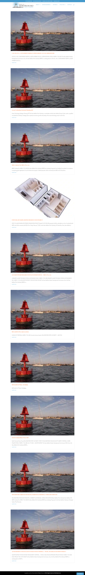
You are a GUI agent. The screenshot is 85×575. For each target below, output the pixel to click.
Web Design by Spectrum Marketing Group (53, 573)
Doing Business (46, 4)
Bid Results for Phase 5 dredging (20, 384)
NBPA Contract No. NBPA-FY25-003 (20, 165)
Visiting (55, 4)
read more (14, 62)
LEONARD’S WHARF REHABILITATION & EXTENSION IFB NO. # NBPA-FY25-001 (31, 275)
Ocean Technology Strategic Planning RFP (22, 110)
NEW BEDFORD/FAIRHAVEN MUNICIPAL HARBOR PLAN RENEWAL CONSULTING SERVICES (34, 494)
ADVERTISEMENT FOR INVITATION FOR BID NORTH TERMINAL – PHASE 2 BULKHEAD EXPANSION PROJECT (39, 551)
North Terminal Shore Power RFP (20, 437)
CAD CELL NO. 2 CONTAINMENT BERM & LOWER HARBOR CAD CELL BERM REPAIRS (33, 53)
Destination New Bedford (37, 1)
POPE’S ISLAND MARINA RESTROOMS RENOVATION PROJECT (27, 220)
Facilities (62, 4)
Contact (69, 4)
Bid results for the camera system (20, 332)
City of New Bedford (29, 1)
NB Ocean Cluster (57, 1)
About (37, 4)
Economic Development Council (47, 1)
